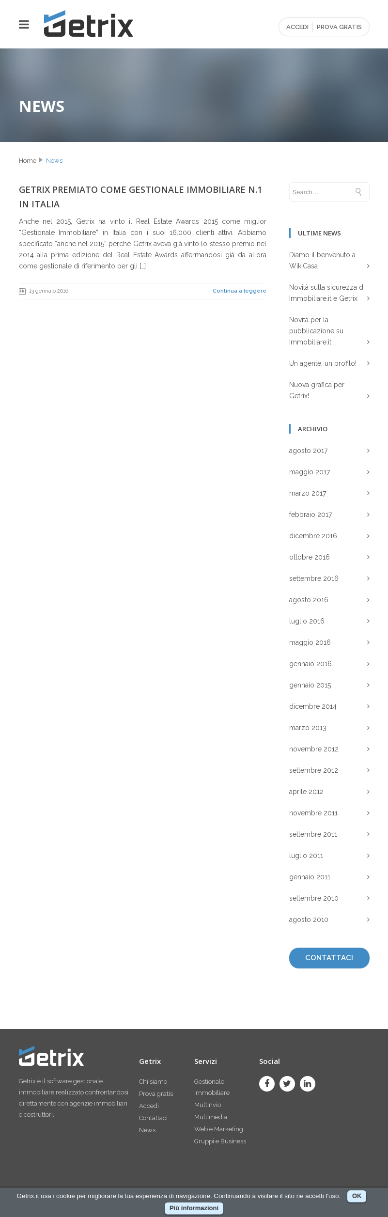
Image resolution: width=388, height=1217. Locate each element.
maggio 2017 (309, 472)
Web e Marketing (218, 1129)
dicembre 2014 (313, 706)
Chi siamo (153, 1081)
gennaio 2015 (310, 685)
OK (357, 1196)
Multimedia (210, 1117)
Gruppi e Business (220, 1141)
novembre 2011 (313, 813)
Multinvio (207, 1104)
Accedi (149, 1105)
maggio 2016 (310, 642)
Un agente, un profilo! (323, 363)
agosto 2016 (308, 600)
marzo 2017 (307, 493)
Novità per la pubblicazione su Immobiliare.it (316, 331)
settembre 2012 (313, 770)
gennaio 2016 (310, 664)
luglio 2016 (307, 621)
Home (27, 160)
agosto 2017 (308, 450)
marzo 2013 (307, 728)
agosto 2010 (308, 919)
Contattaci (153, 1118)
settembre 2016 (314, 578)
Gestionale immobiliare (212, 1087)
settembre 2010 (314, 898)
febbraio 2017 (310, 514)
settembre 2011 (313, 834)
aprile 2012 (306, 792)
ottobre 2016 (309, 557)
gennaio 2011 (309, 877)
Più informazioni (194, 1208)
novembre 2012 (314, 749)
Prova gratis (156, 1093)
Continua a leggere (239, 291)
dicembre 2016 (313, 536)
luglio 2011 (306, 855)
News (54, 160)
